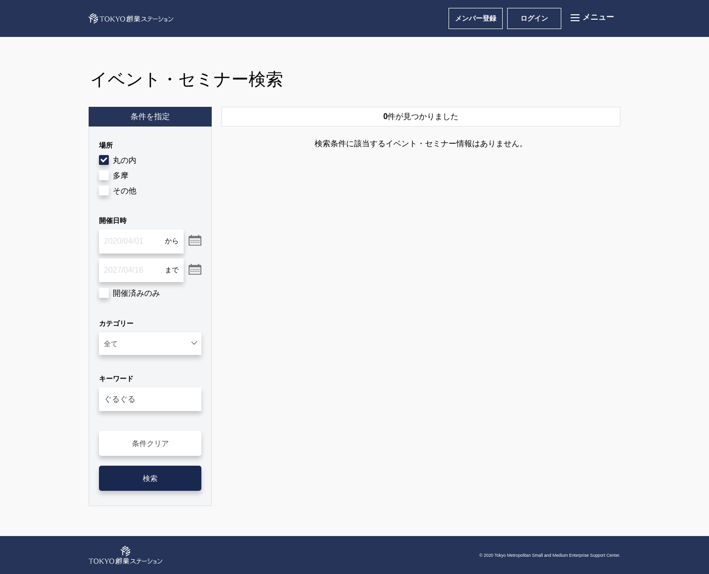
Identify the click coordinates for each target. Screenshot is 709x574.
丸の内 (124, 160)
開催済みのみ (136, 293)
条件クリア (150, 443)
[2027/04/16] (141, 270)
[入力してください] (150, 399)
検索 (150, 478)
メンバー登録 (475, 18)
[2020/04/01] (141, 241)
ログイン (534, 18)
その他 (124, 191)
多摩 (121, 175)
